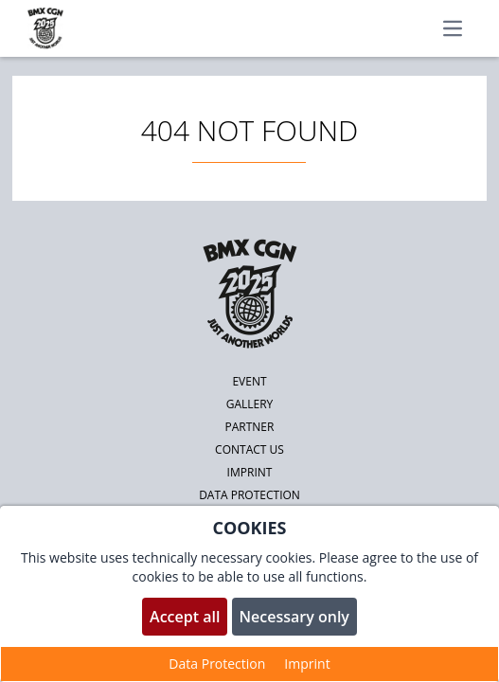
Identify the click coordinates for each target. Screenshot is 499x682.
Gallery (250, 404)
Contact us (249, 449)
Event (249, 381)
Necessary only (294, 616)
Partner (250, 427)
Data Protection (217, 664)
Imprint (250, 472)
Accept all (185, 616)
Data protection (249, 495)
